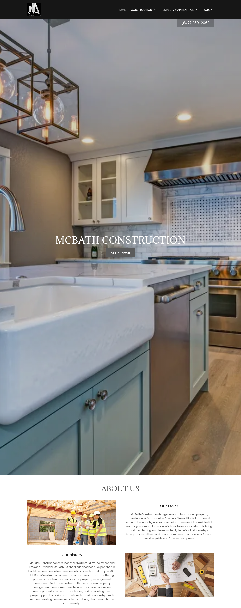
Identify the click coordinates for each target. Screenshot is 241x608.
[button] (143, 10)
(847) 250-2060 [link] (195, 22)
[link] (34, 9)
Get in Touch (120, 252)
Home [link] (122, 10)
